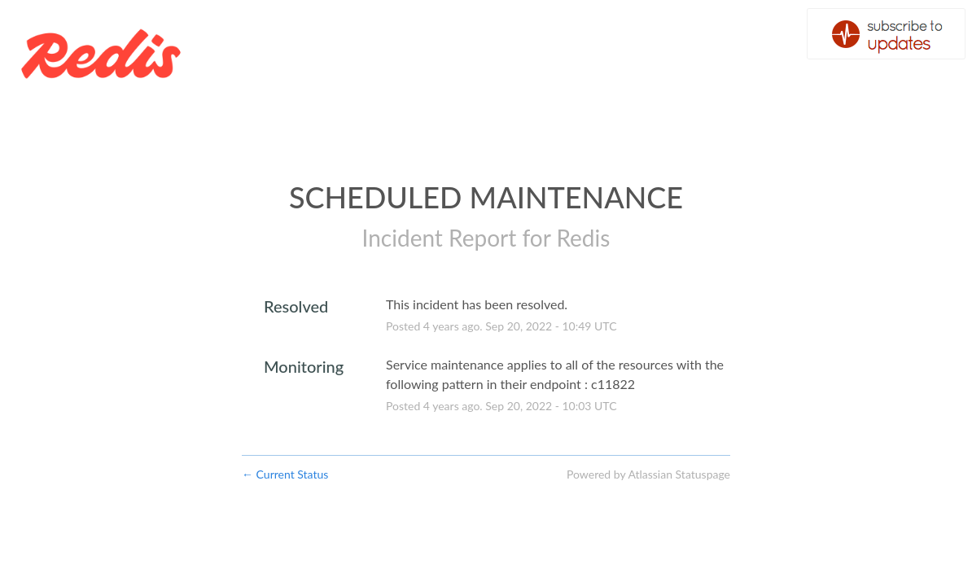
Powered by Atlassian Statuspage (648, 474)
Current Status (285, 474)
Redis (583, 237)
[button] (886, 33)
